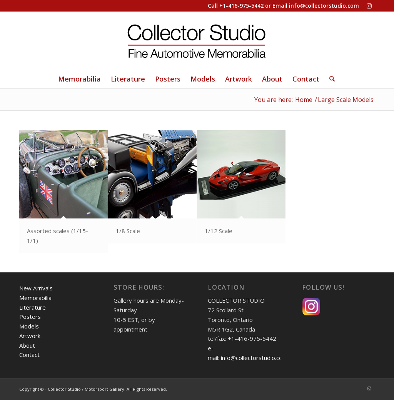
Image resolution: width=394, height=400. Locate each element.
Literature (32, 307)
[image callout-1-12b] (241, 187)
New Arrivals (36, 288)
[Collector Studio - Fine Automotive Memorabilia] (197, 40)
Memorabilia (35, 298)
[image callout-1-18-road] (152, 187)
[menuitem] (79, 78)
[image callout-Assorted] (63, 191)
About (27, 345)
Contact (29, 354)
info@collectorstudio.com (324, 5)
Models (29, 326)
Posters (30, 316)
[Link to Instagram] (369, 6)
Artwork (29, 336)
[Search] (329, 78)
